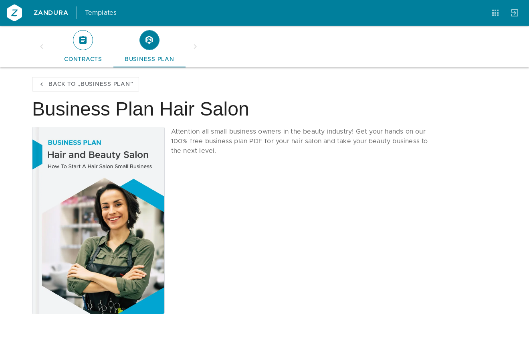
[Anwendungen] (495, 12)
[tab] (83, 46)
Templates (101, 13)
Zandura (51, 13)
